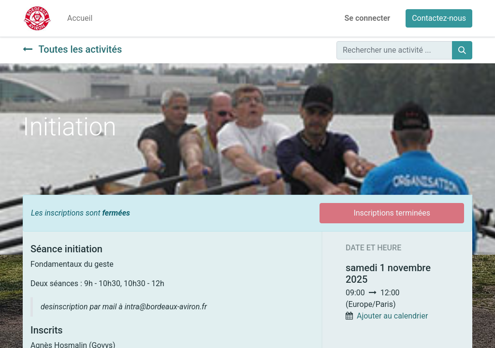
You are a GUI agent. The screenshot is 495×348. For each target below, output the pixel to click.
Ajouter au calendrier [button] (392, 315)
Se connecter (368, 18)
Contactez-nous (439, 18)
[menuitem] (79, 18)
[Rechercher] (462, 50)
